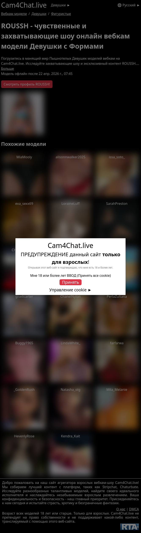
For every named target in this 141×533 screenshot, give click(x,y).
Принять (70, 282)
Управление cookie (68, 289)
